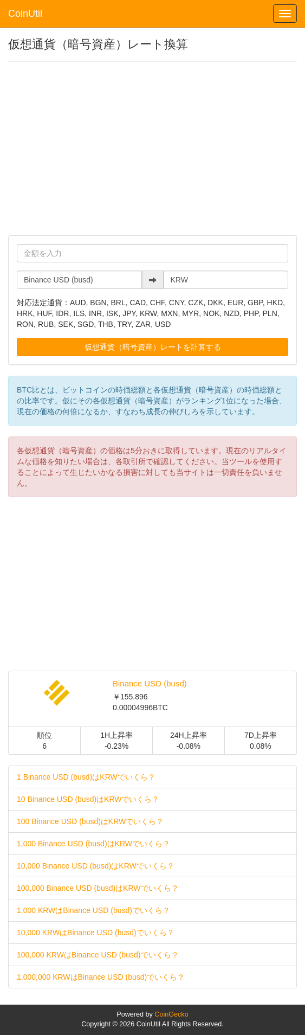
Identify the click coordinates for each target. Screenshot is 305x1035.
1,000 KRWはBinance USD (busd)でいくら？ (93, 910)
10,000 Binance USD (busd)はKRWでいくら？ (95, 866)
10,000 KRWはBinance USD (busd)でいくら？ (95, 932)
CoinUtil (25, 13)
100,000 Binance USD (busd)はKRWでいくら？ (98, 888)
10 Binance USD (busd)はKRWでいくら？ (88, 799)
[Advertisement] (152, 148)
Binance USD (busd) (150, 683)
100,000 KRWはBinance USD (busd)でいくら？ (98, 954)
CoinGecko (171, 1014)
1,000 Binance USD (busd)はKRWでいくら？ (93, 843)
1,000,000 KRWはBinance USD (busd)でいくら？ (101, 977)
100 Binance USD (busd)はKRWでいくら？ (90, 821)
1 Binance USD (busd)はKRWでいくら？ (86, 777)
